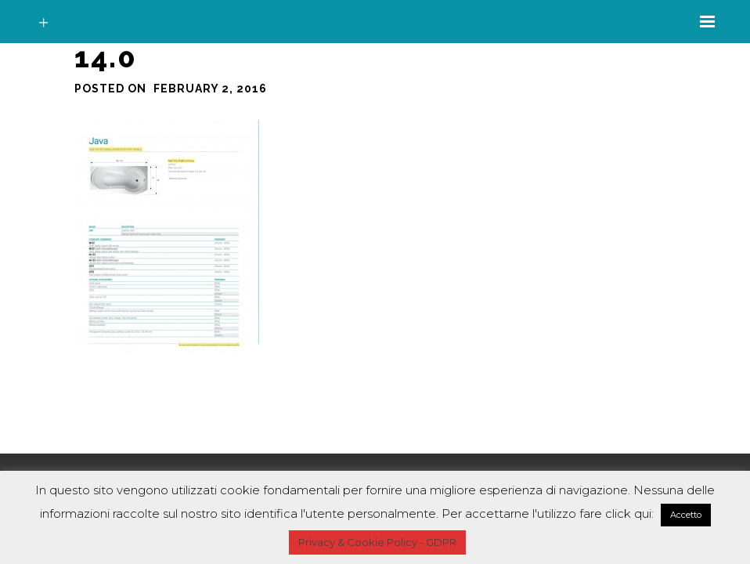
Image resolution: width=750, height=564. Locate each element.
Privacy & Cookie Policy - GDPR (377, 542)
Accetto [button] (685, 514)
